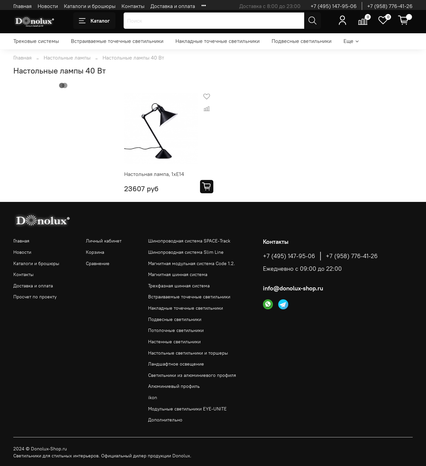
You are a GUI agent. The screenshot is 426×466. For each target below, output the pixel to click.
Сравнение (97, 263)
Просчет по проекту (35, 297)
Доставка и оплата (172, 6)
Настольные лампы (67, 57)
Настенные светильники (174, 342)
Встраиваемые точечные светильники (117, 41)
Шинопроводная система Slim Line (186, 252)
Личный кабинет (103, 241)
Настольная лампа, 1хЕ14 (154, 174)
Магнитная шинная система (177, 274)
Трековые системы (36, 41)
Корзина (95, 252)
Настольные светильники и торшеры (188, 353)
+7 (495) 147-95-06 (334, 6)
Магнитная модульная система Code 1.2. (191, 263)
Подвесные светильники (301, 41)
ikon (152, 397)
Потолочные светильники (176, 330)
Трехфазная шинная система (179, 286)
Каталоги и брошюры (89, 6)
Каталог (94, 20)
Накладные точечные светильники (217, 41)
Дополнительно (165, 420)
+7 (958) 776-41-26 (390, 6)
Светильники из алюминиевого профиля (192, 375)
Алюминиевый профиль (174, 386)
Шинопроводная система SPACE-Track (189, 241)
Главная (22, 6)
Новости (48, 6)
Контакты (132, 6)
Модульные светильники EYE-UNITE (187, 409)
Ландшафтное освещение (176, 364)
